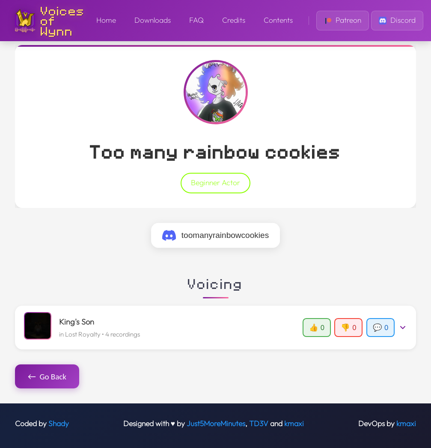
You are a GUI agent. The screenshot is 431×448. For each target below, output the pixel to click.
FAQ (196, 20)
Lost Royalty (83, 334)
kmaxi (294, 423)
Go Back (47, 376)
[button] (215, 327)
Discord (397, 20)
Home (106, 20)
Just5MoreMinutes (216, 423)
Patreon (342, 20)
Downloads (152, 20)
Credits (233, 20)
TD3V (258, 423)
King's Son (76, 322)
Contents (278, 20)
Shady (58, 423)
